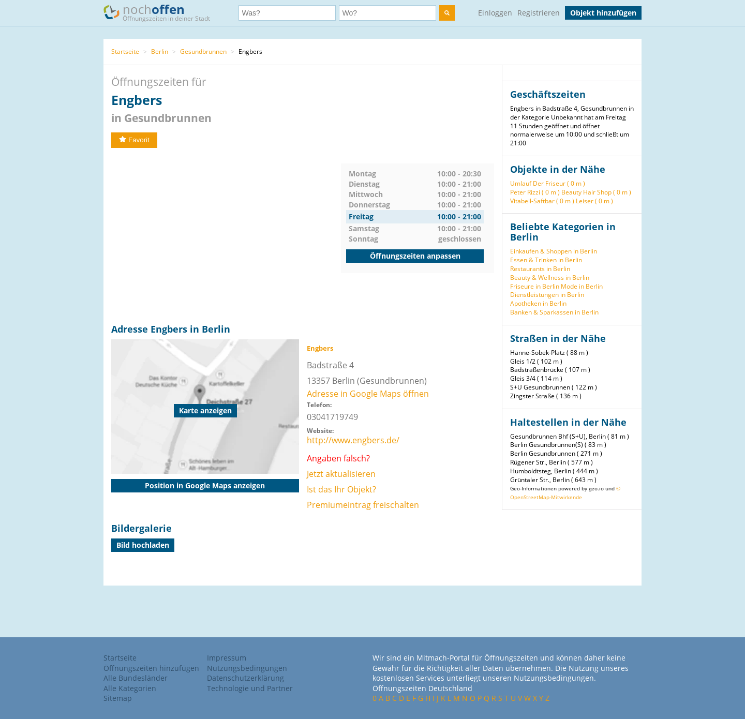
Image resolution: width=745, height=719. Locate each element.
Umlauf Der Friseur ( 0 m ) (547, 183)
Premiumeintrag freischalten (363, 505)
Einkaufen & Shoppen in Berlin (553, 251)
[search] (447, 13)
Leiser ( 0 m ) (594, 201)
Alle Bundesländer (135, 678)
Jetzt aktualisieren (341, 474)
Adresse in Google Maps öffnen (368, 393)
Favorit (134, 140)
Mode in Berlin (582, 286)
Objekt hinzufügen (603, 13)
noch (161, 12)
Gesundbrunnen (203, 51)
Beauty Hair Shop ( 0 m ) (596, 192)
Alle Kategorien (129, 688)
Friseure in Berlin (534, 286)
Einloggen (495, 13)
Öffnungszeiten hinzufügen (151, 668)
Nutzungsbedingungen (247, 668)
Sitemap (117, 698)
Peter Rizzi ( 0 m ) (535, 192)
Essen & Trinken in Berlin (546, 260)
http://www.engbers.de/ (353, 440)
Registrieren (538, 13)
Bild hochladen (142, 545)
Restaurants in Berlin (540, 268)
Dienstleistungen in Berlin (547, 294)
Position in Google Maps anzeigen (205, 485)
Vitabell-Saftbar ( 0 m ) (542, 201)
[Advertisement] (226, 235)
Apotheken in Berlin (538, 303)
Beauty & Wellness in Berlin (549, 277)
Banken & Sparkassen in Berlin (554, 312)
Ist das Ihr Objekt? (341, 489)
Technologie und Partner (250, 688)
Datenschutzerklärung (245, 678)
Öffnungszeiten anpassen (415, 256)
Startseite (125, 51)
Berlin (159, 51)
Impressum (226, 658)
